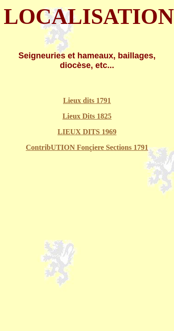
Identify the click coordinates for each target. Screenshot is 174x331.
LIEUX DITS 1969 (87, 132)
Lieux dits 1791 (87, 100)
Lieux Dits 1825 (87, 116)
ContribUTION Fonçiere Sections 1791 (87, 147)
